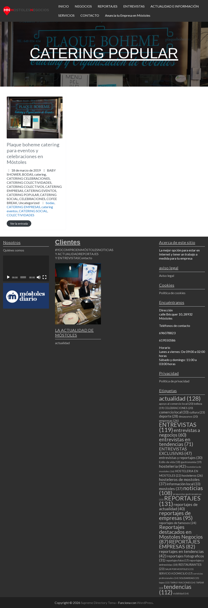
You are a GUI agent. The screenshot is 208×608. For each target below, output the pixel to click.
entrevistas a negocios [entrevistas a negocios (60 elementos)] (179, 432)
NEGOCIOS (83, 6)
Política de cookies (172, 293)
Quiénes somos (13, 250)
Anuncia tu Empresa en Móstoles (127, 15)
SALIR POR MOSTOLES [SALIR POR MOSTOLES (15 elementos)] (179, 569)
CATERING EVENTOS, (32, 197)
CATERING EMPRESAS (23, 207)
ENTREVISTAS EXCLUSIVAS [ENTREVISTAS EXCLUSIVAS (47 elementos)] (175, 451)
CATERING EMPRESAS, (34, 195)
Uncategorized (28, 203)
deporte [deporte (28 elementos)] (168, 416)
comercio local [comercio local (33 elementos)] (174, 412)
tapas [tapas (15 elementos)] (164, 582)
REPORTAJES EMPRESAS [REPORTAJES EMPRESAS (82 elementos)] (179, 543)
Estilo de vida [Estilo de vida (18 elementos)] (169, 462)
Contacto (85, 258)
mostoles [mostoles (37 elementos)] (171, 488)
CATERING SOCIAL (33, 211)
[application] (26, 268)
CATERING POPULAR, (32, 199)
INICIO (63, 6)
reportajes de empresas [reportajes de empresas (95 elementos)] (176, 515)
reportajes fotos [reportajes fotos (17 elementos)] (177, 560)
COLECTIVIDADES (20, 215)
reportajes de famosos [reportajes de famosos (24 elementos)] (177, 523)
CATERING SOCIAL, (32, 199)
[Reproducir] (8, 277)
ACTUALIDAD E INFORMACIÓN (175, 6)
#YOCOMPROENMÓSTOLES (76, 250)
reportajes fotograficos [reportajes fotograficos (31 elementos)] (181, 558)
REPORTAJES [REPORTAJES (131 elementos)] (179, 501)
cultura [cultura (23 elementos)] (197, 412)
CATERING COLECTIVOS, (34, 195)
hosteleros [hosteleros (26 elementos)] (192, 475)
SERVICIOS (66, 15)
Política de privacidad (174, 381)
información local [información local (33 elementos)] (183, 484)
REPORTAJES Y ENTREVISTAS (77, 256)
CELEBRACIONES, (32, 201)
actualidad (62, 343)
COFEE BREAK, (32, 201)
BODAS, (34, 188)
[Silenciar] (39, 277)
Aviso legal (166, 275)
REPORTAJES (107, 6)
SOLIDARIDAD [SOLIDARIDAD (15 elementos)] (189, 578)
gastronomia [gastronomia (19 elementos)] (191, 462)
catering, (34, 188)
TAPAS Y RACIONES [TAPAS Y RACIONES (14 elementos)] (182, 582)
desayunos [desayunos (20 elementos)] (188, 416)
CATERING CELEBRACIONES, (34, 190)
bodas (50, 203)
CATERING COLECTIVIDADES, (34, 193)
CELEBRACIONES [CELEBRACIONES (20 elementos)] (179, 408)
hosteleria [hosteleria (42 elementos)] (172, 466)
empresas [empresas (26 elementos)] (169, 420)
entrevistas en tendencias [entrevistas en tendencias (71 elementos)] (176, 441)
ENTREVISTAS (134, 6)
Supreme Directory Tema (98, 603)
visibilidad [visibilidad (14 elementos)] (181, 593)
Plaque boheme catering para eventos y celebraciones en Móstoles (33, 153)
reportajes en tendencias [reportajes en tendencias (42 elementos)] (181, 553)
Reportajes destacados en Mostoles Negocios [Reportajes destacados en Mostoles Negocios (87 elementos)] (181, 534)
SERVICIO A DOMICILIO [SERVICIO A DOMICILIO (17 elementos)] (176, 573)
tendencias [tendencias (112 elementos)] (175, 589)
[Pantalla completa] (44, 277)
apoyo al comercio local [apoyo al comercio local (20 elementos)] (176, 403)
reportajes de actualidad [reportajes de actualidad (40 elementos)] (178, 506)
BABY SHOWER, (34, 186)
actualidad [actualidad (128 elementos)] (180, 398)
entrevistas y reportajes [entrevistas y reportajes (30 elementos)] (181, 458)
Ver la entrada (19, 223)
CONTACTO (89, 15)
